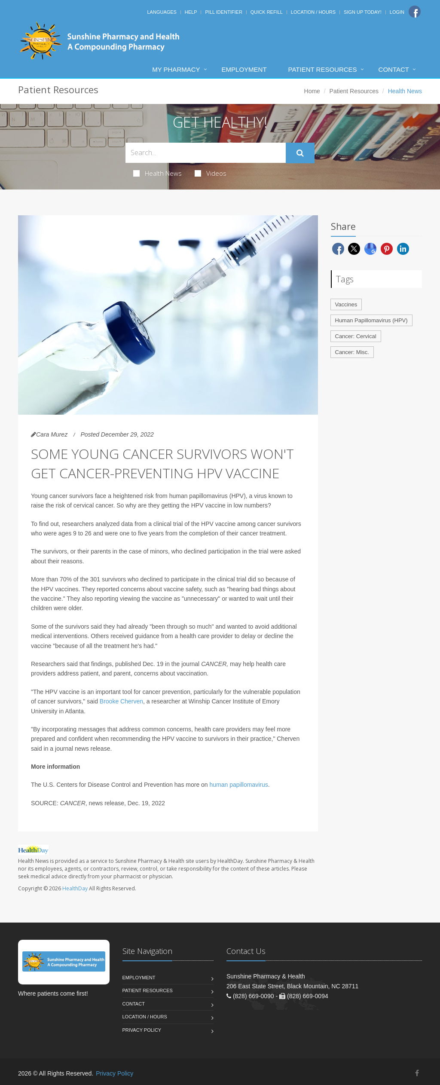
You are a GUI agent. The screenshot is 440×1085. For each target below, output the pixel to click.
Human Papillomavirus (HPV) (371, 320)
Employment (244, 69)
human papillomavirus (239, 784)
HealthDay (75, 888)
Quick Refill (267, 12)
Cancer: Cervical (355, 336)
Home (312, 91)
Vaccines (346, 304)
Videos (210, 173)
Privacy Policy (142, 1030)
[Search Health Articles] (205, 153)
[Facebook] (415, 12)
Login (397, 12)
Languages (161, 12)
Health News (157, 173)
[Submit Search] (300, 153)
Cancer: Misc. (352, 352)
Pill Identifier (223, 12)
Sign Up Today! (363, 12)
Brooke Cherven (121, 701)
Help (191, 12)
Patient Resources (322, 69)
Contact (394, 69)
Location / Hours (313, 12)
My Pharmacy (176, 69)
